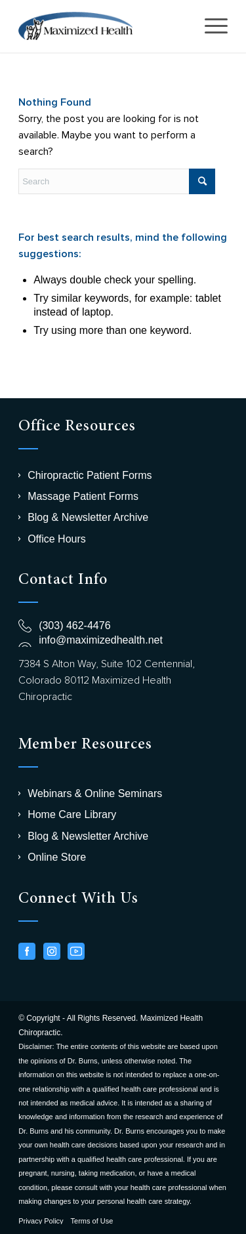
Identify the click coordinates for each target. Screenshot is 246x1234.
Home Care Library (72, 814)
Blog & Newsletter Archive (88, 517)
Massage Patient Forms (83, 496)
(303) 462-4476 (74, 625)
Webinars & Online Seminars (95, 793)
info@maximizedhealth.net (101, 640)
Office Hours (57, 539)
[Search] (116, 181)
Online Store (57, 857)
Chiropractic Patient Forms (90, 475)
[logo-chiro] (102, 26)
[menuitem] (210, 26)
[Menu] (210, 26)
